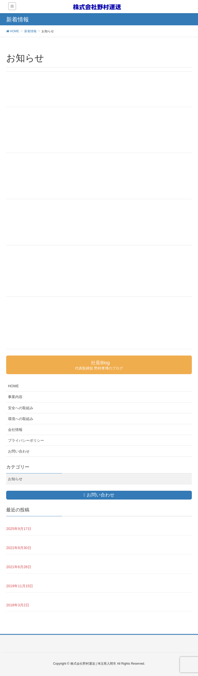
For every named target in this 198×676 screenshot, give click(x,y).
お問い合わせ (19, 451)
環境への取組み (20, 419)
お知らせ (15, 479)
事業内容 (15, 397)
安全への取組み (20, 408)
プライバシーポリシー (26, 440)
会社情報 (15, 430)
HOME (13, 386)
